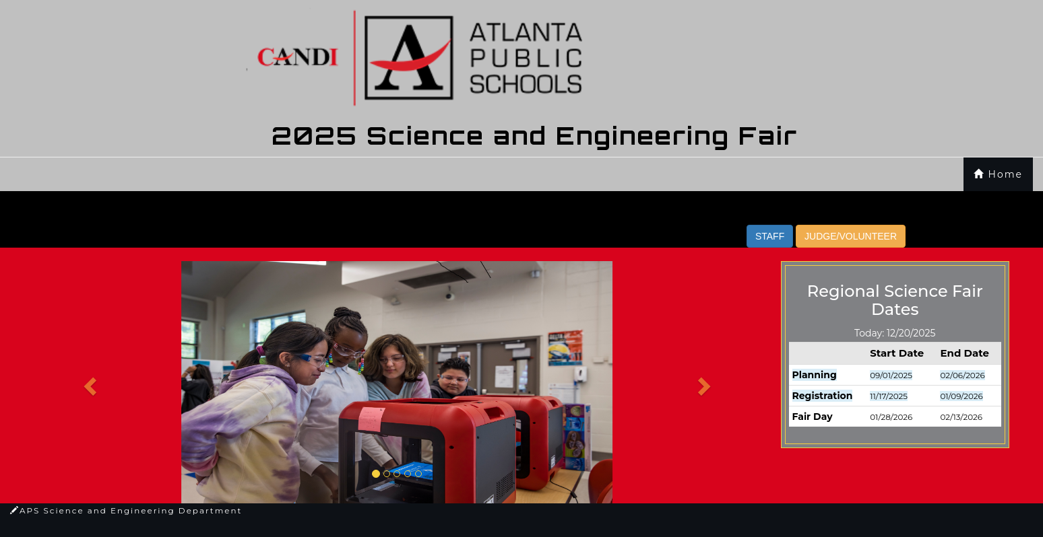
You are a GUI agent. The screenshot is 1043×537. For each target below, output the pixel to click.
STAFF (769, 236)
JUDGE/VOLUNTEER (850, 236)
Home (998, 174)
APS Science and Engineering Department (126, 510)
